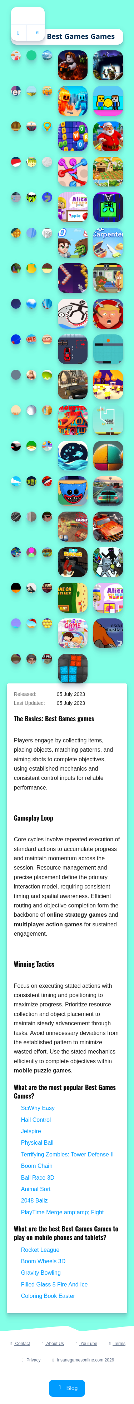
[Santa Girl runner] (16, 162)
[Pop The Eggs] (47, 375)
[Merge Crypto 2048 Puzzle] (16, 552)
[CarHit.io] (73, 526)
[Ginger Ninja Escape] (47, 268)
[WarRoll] (31, 55)
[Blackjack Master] (31, 446)
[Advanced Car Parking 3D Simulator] (108, 491)
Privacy (30, 1360)
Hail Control (36, 1120)
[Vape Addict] (16, 659)
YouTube (85, 1343)
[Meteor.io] (16, 375)
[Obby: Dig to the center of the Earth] (73, 65)
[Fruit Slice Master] (16, 233)
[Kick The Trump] (108, 313)
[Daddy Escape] (47, 126)
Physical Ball (37, 1143)
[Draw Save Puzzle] (73, 313)
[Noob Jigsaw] (47, 517)
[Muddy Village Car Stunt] (73, 384)
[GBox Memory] (31, 126)
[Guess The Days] (47, 91)
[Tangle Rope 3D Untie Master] (73, 171)
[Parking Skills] (73, 349)
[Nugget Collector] (47, 339)
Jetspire (31, 1131)
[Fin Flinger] (31, 410)
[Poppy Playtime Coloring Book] (73, 491)
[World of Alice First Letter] (73, 207)
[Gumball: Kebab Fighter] (108, 278)
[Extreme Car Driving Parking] (31, 517)
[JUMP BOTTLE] (16, 588)
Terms (116, 1343)
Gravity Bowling (41, 1273)
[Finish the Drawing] (31, 588)
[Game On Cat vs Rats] (73, 597)
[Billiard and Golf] (31, 623)
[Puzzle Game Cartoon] (47, 446)
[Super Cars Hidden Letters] (47, 410)
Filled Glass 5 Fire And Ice (54, 1284)
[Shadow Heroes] (108, 65)
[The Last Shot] (16, 304)
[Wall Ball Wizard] (108, 456)
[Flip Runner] (73, 562)
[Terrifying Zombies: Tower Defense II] (47, 588)
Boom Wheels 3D (43, 1261)
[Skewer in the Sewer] (31, 481)
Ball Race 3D (37, 1178)
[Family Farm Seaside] (31, 233)
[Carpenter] (108, 243)
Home (28, 15)
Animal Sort (36, 1189)
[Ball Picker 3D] (16, 339)
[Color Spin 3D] (47, 197)
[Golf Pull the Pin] (108, 420)
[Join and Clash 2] (108, 384)
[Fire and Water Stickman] (73, 100)
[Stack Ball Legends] (16, 481)
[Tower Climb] (16, 91)
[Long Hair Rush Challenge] (16, 55)
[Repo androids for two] (31, 91)
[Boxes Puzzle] (73, 668)
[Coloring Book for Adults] (47, 233)
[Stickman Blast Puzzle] (47, 162)
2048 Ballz (34, 1201)
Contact (19, 1343)
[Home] (19, 33)
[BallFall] (108, 349)
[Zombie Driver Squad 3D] (108, 526)
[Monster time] (73, 420)
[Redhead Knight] (31, 339)
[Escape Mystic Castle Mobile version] (108, 633)
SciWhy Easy (38, 1108)
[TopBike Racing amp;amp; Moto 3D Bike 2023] (31, 304)
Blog (67, 1388)
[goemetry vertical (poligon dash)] (108, 207)
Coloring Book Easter (48, 1296)
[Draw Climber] (16, 623)
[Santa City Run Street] (108, 136)
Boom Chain (37, 1166)
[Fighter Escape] (16, 197)
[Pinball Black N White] (16, 517)
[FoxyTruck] (16, 410)
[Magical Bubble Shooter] (47, 623)
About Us (52, 1343)
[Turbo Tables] (31, 162)
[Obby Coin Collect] (108, 100)
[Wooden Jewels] (16, 126)
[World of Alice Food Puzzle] (108, 597)
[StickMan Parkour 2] (16, 446)
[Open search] (37, 33)
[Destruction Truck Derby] (47, 552)
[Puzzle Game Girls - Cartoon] (73, 633)
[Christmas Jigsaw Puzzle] (31, 268)
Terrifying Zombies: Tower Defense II (67, 1154)
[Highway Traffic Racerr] (47, 55)
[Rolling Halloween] (16, 268)
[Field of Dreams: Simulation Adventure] (108, 171)
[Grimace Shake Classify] (31, 552)
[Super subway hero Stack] (47, 481)
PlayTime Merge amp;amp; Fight (62, 1212)
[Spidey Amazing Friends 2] (47, 304)
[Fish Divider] (73, 456)
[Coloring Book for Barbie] (31, 375)
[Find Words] (73, 136)
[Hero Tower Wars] (73, 243)
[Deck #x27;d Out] (31, 197)
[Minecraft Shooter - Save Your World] (108, 562)
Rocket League (40, 1250)
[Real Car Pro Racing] (47, 659)
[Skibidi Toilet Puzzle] (31, 659)
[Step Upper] (73, 278)
